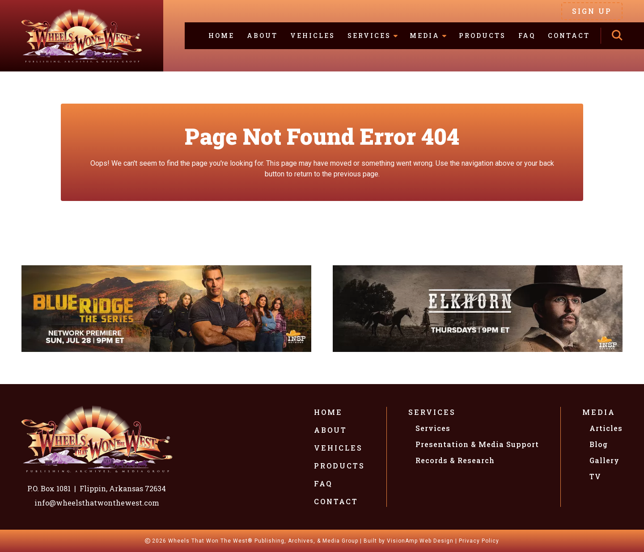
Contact (569, 35)
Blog (598, 444)
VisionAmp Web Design (420, 541)
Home (221, 35)
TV (595, 476)
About (262, 35)
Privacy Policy (479, 541)
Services (432, 412)
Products (482, 35)
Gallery (604, 460)
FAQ (526, 35)
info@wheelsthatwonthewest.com (96, 502)
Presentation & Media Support (477, 444)
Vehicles (312, 35)
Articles (606, 428)
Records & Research (455, 460)
